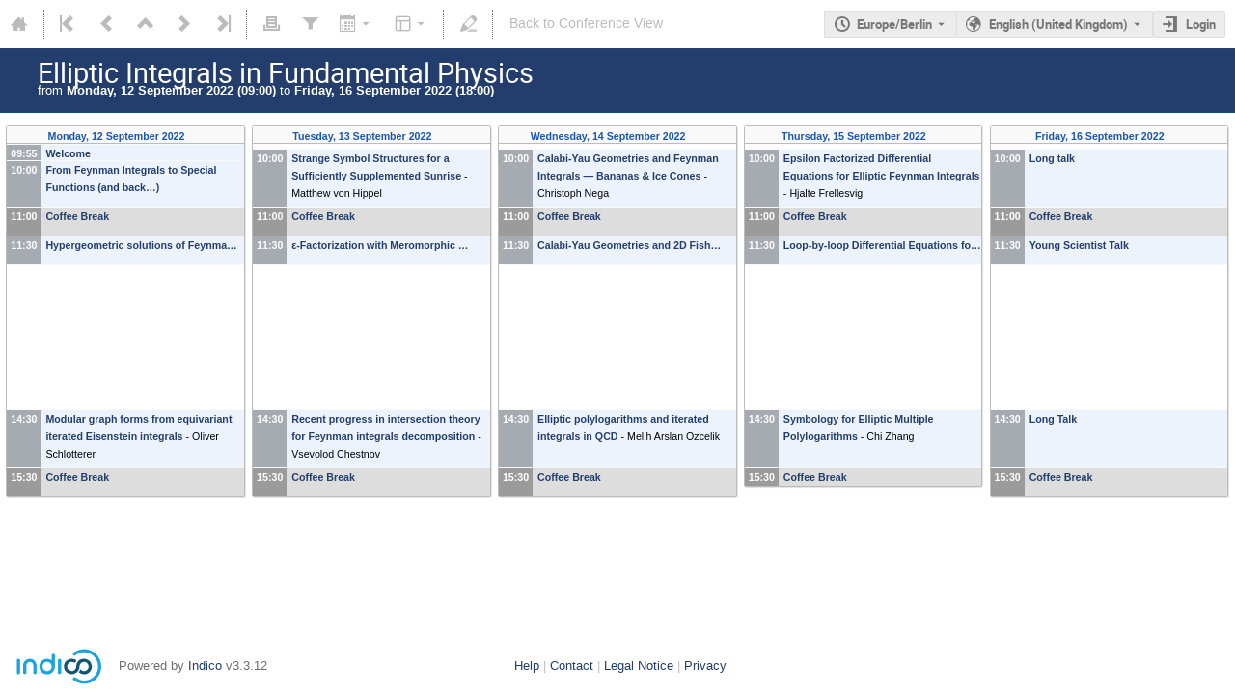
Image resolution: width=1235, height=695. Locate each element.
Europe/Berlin (894, 24)
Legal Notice (638, 665)
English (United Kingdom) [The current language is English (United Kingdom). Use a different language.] (1058, 24)
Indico (205, 665)
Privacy (705, 665)
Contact (571, 665)
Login (1201, 24)
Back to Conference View (586, 23)
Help (526, 665)
